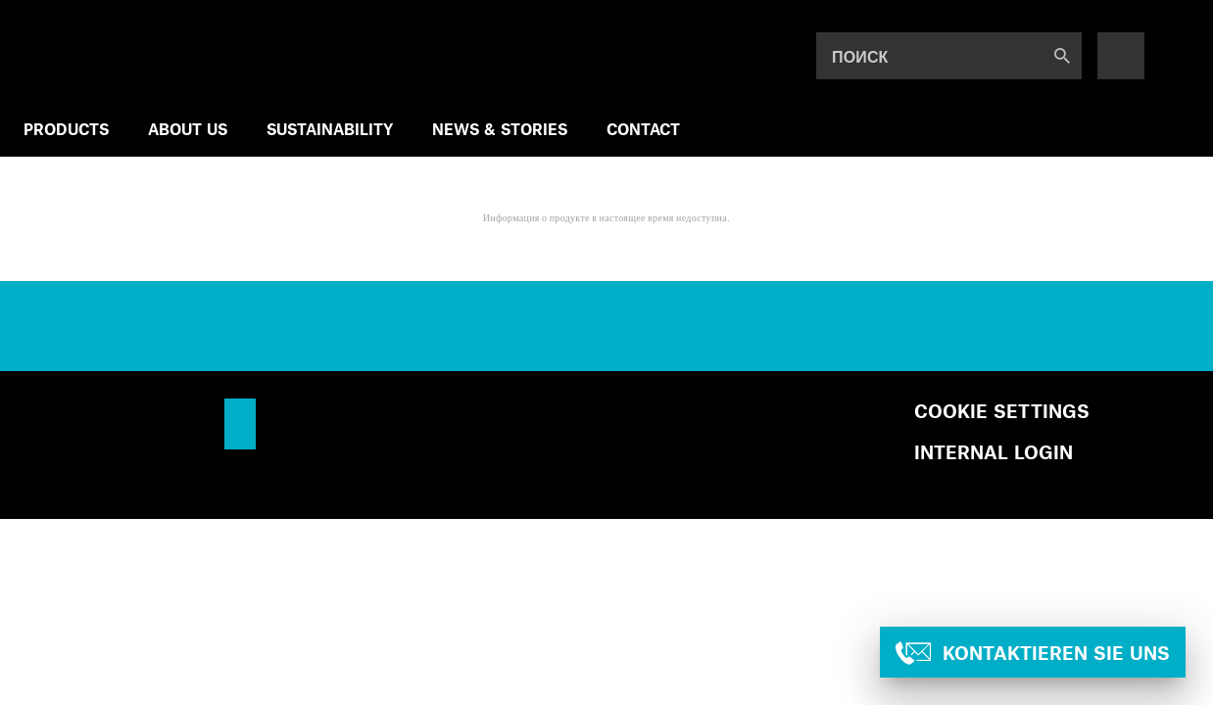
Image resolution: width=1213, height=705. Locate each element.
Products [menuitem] (66, 128)
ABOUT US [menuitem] (187, 128)
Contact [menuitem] (643, 128)
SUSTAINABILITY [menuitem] (330, 128)
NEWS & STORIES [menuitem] (499, 128)
